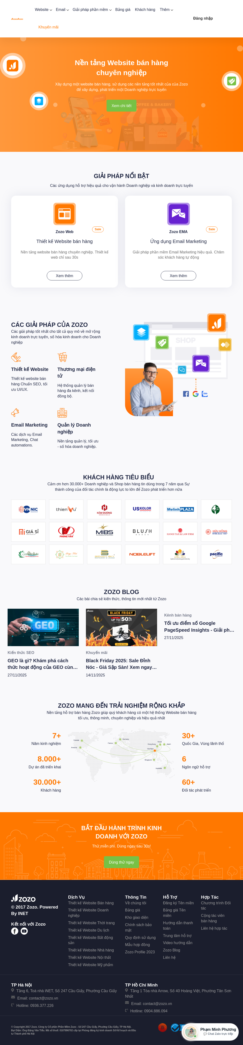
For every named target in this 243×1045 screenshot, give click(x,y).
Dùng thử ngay (121, 862)
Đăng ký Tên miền (178, 902)
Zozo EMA (178, 231)
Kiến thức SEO (21, 652)
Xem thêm (64, 275)
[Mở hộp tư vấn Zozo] (210, 1032)
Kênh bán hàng (178, 615)
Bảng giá (122, 10)
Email (62, 10)
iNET (23, 912)
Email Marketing (29, 424)
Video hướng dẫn (177, 942)
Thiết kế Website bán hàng (64, 240)
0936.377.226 (42, 1005)
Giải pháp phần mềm (92, 10)
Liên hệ (169, 957)
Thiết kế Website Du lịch (88, 929)
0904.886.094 (156, 1010)
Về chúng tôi (135, 902)
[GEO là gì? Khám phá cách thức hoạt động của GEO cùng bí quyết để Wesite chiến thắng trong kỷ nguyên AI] (43, 626)
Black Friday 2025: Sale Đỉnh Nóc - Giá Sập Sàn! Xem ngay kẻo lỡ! (119, 666)
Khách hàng (145, 10)
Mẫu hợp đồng (137, 944)
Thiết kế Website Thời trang (91, 922)
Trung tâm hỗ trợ (177, 935)
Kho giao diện (136, 917)
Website (43, 10)
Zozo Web (64, 231)
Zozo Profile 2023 (140, 951)
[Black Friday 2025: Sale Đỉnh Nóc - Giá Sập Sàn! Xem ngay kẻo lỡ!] (121, 626)
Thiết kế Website (29, 368)
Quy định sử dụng (140, 937)
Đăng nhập (203, 18)
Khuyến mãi (48, 27)
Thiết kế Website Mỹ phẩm (90, 964)
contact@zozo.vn (43, 997)
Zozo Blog (121, 591)
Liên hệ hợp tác (214, 927)
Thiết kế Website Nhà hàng (91, 949)
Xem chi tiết (121, 106)
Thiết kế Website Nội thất (89, 957)
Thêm (166, 10)
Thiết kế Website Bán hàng (91, 902)
